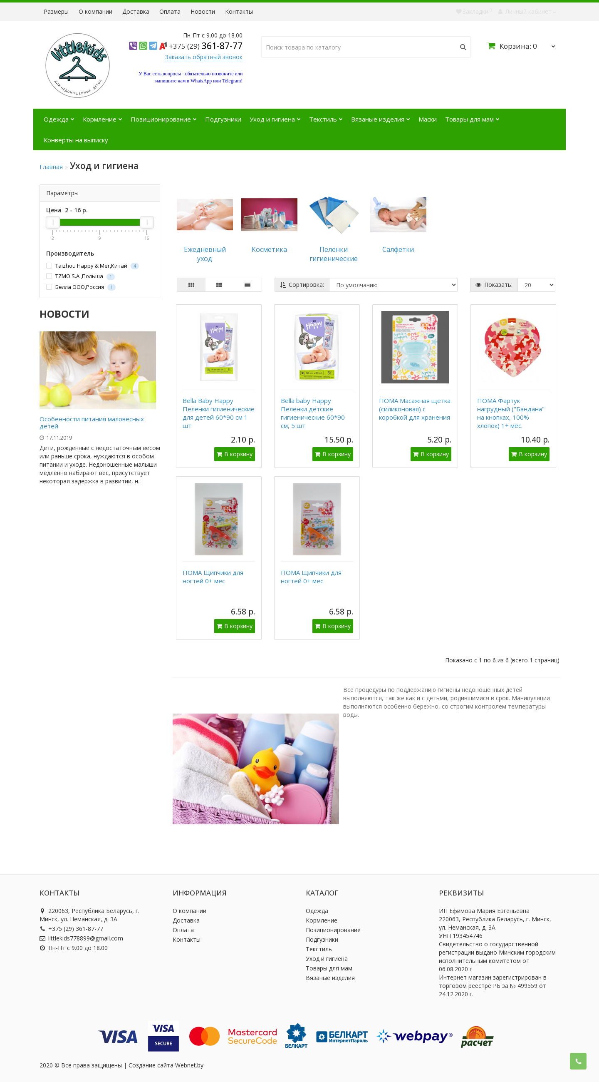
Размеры (56, 11)
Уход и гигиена (275, 116)
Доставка (135, 11)
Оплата (170, 11)
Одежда (59, 116)
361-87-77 (206, 46)
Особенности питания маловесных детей (92, 422)
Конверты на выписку (76, 140)
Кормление (102, 116)
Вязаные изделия (380, 116)
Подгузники (223, 119)
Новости (203, 11)
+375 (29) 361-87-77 (71, 929)
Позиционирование (164, 116)
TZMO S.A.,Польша (80, 276)
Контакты (239, 11)
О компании (95, 11)
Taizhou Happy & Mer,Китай (92, 266)
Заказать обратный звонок (204, 57)
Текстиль (326, 116)
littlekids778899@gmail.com (81, 938)
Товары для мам (472, 116)
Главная (51, 167)
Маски (427, 119)
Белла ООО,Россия (81, 287)
